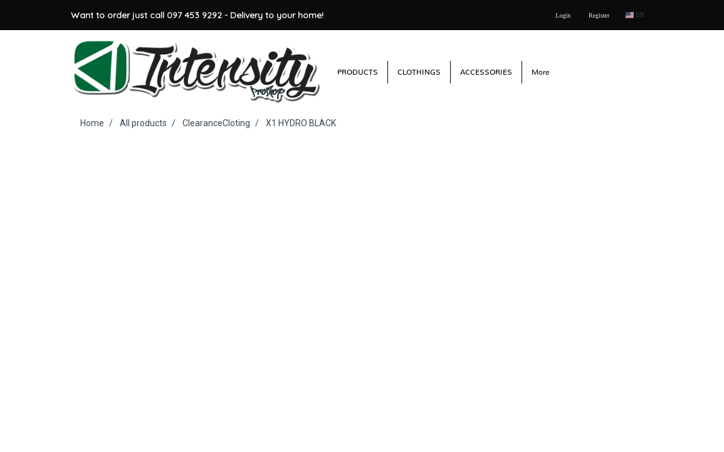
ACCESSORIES (486, 72)
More (541, 72)
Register (599, 15)
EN (635, 14)
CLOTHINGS (419, 72)
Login (562, 15)
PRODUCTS (357, 72)
